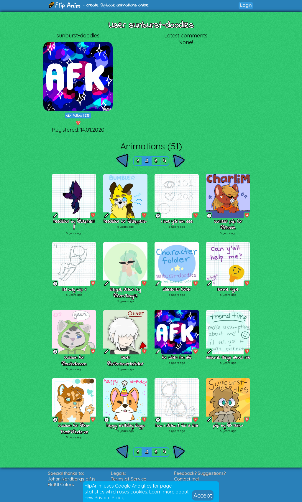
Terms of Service (128, 479)
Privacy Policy (109, 498)
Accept (202, 495)
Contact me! (186, 479)
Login (246, 5)
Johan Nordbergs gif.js (72, 479)
